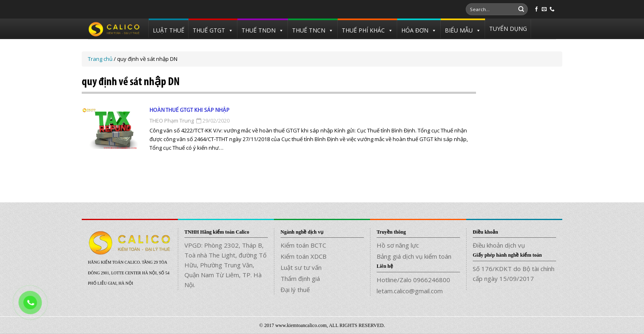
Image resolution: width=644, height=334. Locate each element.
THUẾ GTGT (209, 30)
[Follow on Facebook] (536, 9)
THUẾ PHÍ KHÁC (363, 30)
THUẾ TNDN (259, 30)
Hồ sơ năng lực (398, 245)
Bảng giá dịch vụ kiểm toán (414, 256)
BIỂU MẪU (459, 30)
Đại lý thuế (295, 289)
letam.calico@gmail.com (410, 291)
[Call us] (552, 9)
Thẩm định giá (300, 278)
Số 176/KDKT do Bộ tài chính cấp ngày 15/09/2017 (513, 273)
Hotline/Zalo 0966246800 (413, 280)
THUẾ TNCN (308, 30)
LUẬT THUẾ (168, 30)
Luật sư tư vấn (301, 267)
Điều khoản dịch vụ (499, 245)
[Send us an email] (544, 9)
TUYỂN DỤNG (508, 28)
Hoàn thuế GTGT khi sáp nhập (190, 110)
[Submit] (521, 9)
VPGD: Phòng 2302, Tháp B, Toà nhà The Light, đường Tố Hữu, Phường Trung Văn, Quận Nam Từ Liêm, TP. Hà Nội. (225, 265)
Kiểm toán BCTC (303, 245)
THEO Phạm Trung (172, 120)
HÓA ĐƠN (414, 30)
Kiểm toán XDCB (304, 256)
